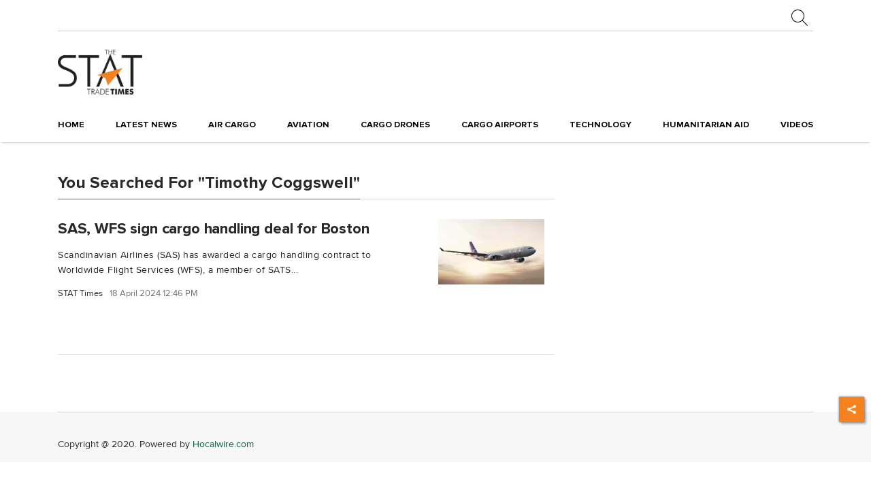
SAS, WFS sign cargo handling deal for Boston (213, 228)
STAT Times (80, 294)
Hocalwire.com (223, 444)
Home (71, 124)
